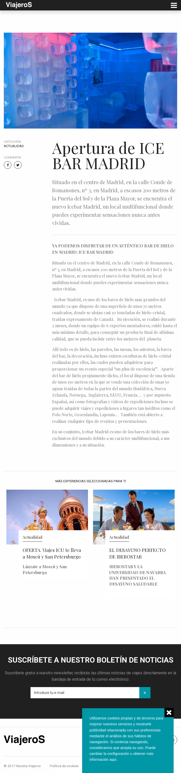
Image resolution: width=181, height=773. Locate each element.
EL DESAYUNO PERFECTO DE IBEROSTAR (137, 553)
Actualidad (14, 146)
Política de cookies (64, 766)
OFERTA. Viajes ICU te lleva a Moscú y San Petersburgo (52, 553)
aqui (112, 759)
